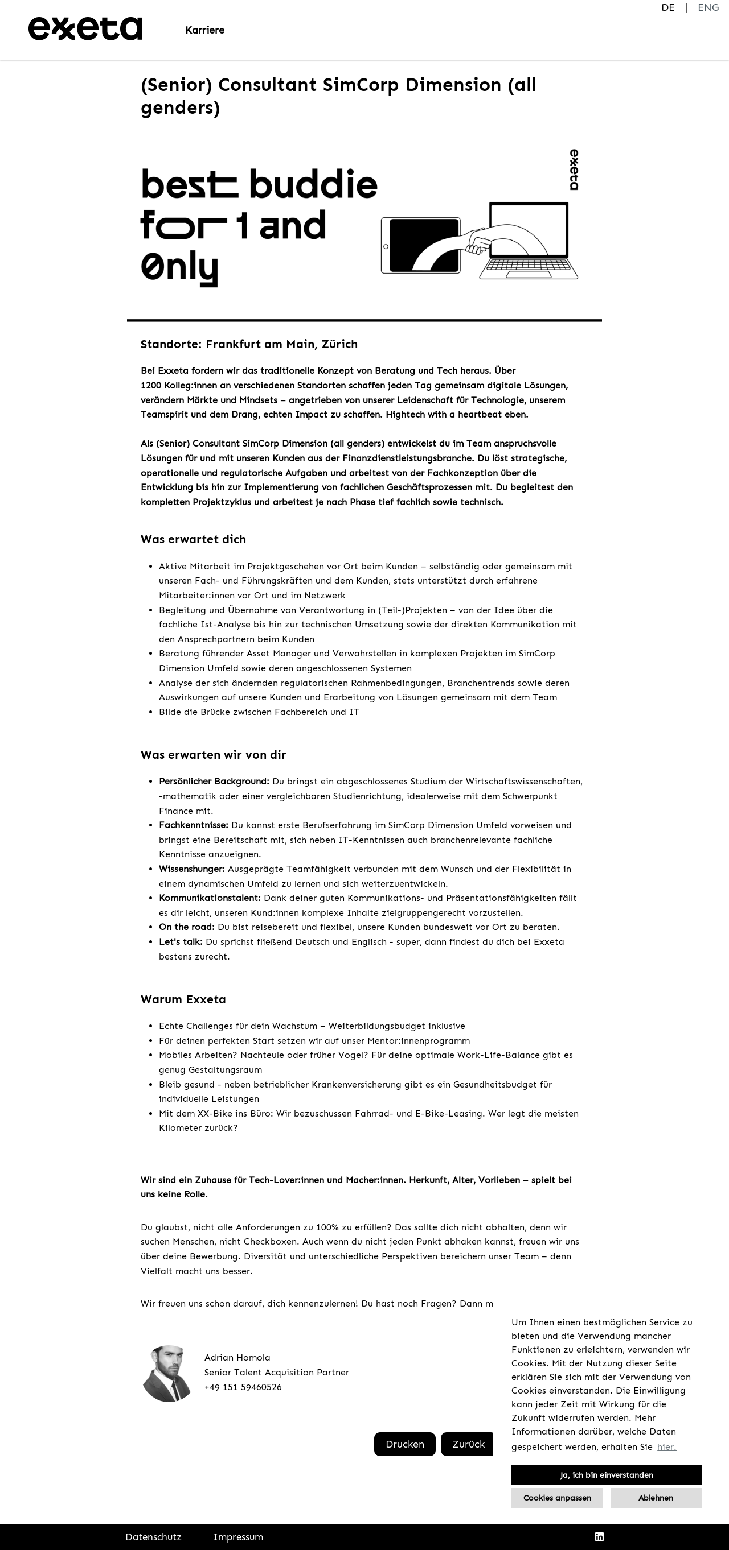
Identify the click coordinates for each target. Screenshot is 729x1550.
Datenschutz (153, 1537)
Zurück (468, 1444)
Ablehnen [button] (655, 1498)
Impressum (238, 1537)
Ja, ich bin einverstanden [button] (606, 1475)
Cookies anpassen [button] (557, 1498)
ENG (708, 7)
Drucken (405, 1444)
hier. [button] (667, 1446)
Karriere (204, 30)
